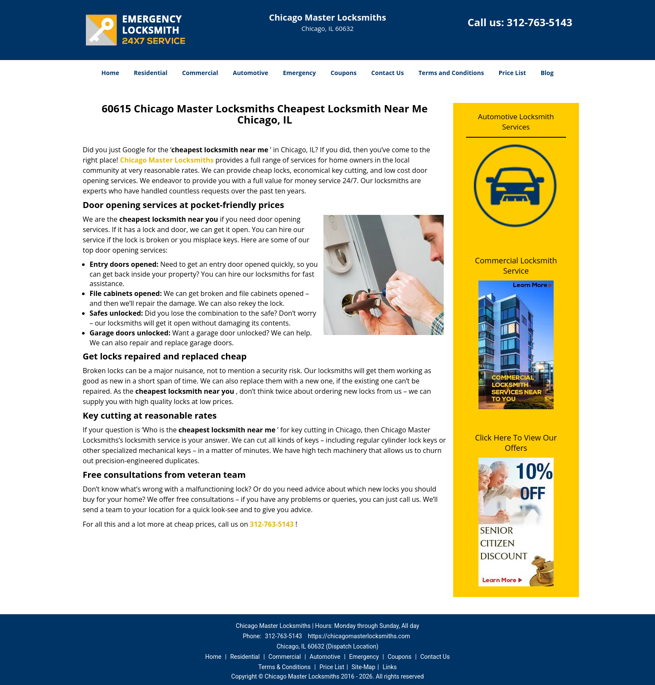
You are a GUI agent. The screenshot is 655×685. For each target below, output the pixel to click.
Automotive (250, 73)
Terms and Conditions (451, 73)
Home (110, 73)
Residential (151, 73)
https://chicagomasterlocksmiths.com (359, 636)
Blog (547, 73)
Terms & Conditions (284, 667)
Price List (512, 73)
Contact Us (387, 73)
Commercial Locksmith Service (516, 265)
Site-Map (363, 667)
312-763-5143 (540, 22)
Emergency (299, 73)
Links (390, 667)
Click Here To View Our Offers (516, 442)
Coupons (343, 73)
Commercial (200, 73)
